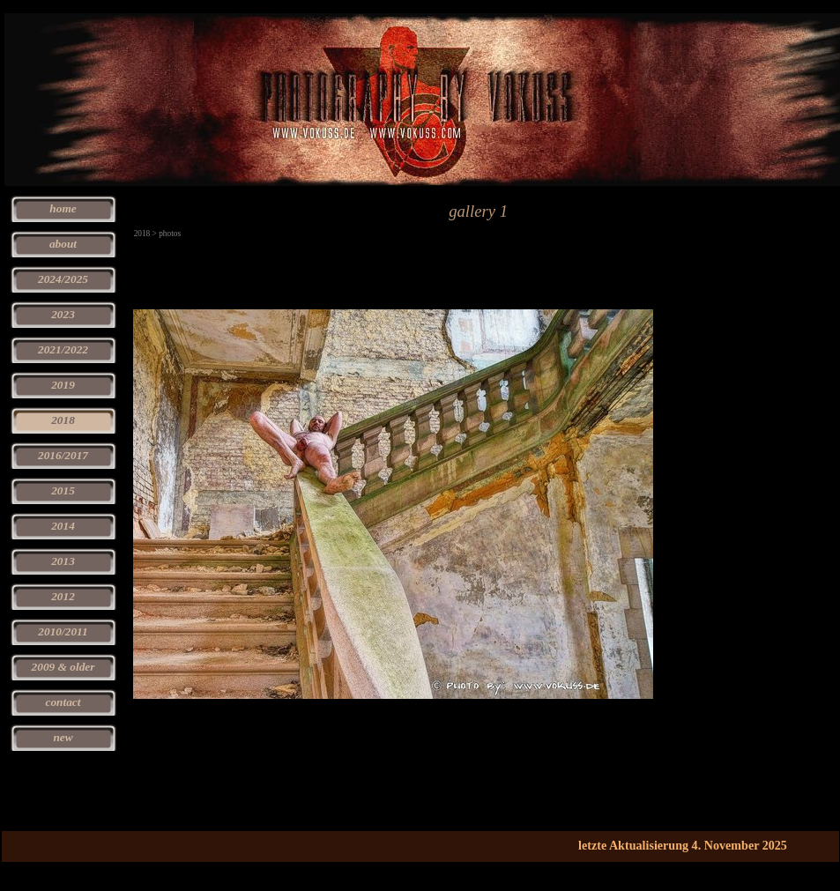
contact (63, 702)
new (62, 737)
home (62, 208)
